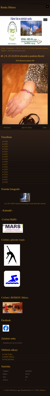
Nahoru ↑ (43, 390)
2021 (6, 154)
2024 (6, 147)
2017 (6, 164)
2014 (18, 48)
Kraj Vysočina (9, 359)
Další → (46, 128)
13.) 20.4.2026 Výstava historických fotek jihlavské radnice (25, 204)
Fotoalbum (10, 48)
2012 (6, 177)
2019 (6, 159)
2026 (6, 141)
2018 (6, 162)
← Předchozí (6, 128)
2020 (6, 157)
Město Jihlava (9, 357)
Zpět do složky (27, 128)
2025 (6, 144)
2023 (6, 149)
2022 (6, 152)
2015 (6, 169)
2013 (6, 174)
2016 (6, 167)
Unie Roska (8, 354)
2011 (6, 180)
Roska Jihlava (8, 7)
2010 (6, 182)
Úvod (3, 48)
